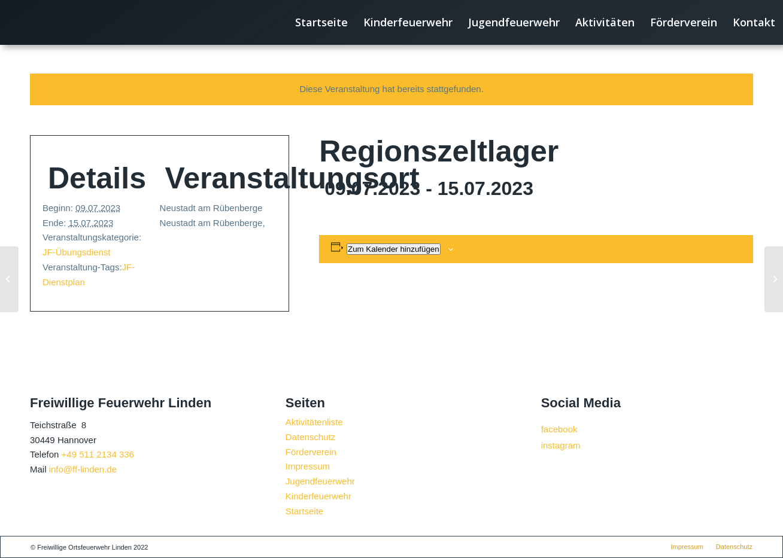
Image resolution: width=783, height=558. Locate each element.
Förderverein (311, 452)
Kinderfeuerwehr (318, 496)
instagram (561, 445)
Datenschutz (310, 437)
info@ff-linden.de (83, 469)
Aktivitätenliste (314, 422)
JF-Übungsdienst (76, 252)
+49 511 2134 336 (98, 454)
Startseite (304, 511)
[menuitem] (321, 22)
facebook (559, 429)
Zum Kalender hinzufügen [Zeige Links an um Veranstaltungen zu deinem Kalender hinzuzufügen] (393, 249)
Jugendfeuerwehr (320, 481)
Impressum (308, 466)
